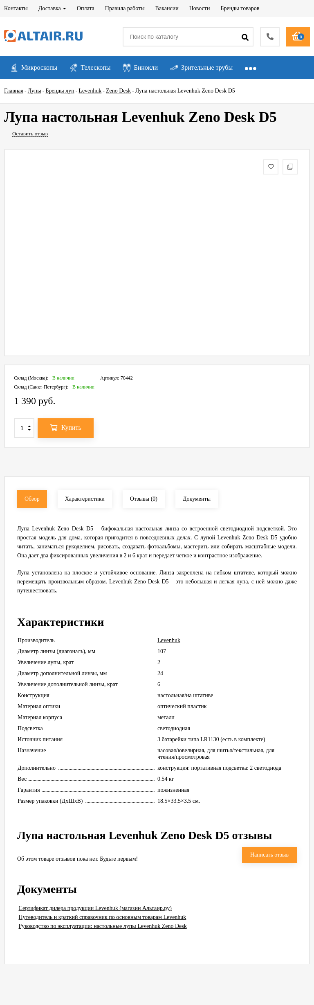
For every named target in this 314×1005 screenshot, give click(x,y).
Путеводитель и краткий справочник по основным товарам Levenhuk (102, 917)
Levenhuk (168, 640)
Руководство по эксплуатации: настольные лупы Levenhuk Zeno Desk (103, 926)
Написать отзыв (269, 855)
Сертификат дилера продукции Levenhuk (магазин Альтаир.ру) (95, 908)
